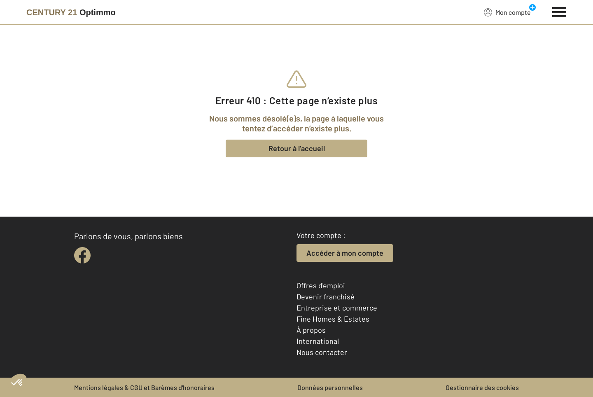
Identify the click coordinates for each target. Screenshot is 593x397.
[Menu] (559, 11)
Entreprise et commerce (336, 307)
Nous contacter (321, 352)
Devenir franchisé (325, 296)
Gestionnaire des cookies (482, 387)
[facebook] (82, 255)
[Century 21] (71, 12)
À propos (311, 329)
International (317, 341)
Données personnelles (330, 387)
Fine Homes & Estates (332, 318)
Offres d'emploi (320, 285)
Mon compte (507, 11)
